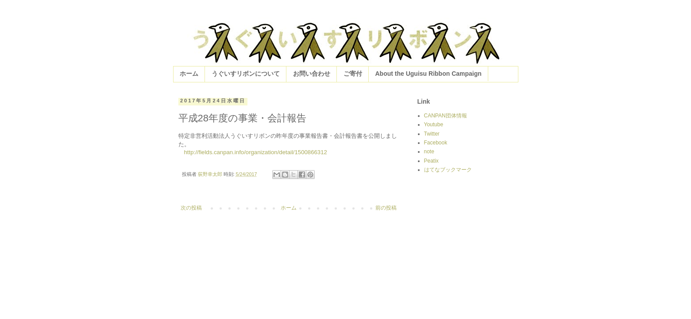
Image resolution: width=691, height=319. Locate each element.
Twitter (432, 134)
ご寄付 (353, 73)
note (429, 151)
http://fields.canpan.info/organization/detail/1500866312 (255, 152)
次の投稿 (191, 208)
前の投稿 (386, 208)
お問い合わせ (311, 73)
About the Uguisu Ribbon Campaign (428, 73)
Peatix (431, 161)
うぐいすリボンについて (246, 73)
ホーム (189, 73)
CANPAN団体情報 (445, 116)
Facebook (436, 143)
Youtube (434, 124)
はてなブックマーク (448, 170)
